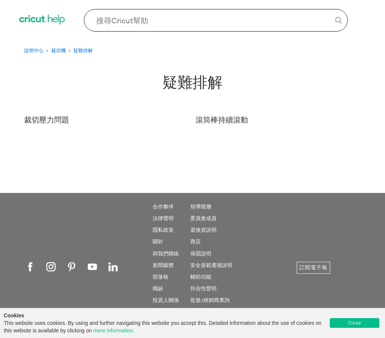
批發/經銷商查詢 (210, 300)
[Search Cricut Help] (216, 20)
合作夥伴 (163, 206)
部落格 (160, 276)
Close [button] (354, 323)
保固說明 (200, 253)
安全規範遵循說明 (211, 265)
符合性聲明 (203, 288)
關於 (158, 241)
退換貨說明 (203, 229)
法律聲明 (163, 218)
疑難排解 (83, 50)
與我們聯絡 (166, 253)
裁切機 (58, 50)
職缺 (158, 288)
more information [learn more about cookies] (113, 330)
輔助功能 (200, 276)
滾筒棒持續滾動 (222, 119)
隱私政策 (163, 229)
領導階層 (200, 206)
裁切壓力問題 (46, 119)
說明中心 (34, 50)
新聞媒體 (163, 265)
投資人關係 (166, 300)
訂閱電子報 (313, 267)
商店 (195, 241)
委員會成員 (203, 218)
